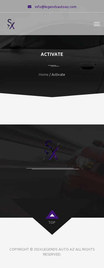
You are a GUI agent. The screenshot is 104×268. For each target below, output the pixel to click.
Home (44, 74)
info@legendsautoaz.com (56, 7)
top (51, 222)
